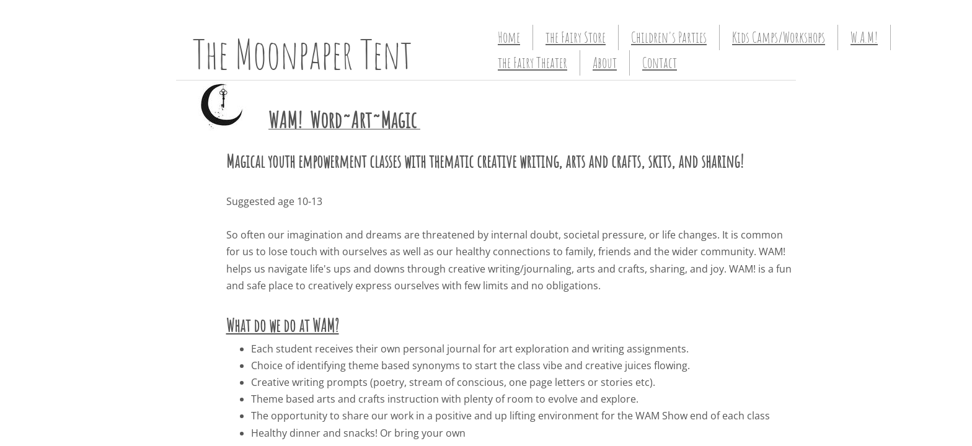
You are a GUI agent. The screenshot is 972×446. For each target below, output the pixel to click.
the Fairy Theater (532, 62)
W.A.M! (864, 37)
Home (509, 37)
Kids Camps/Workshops (778, 37)
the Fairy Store (576, 37)
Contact (659, 62)
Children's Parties (669, 37)
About (605, 62)
